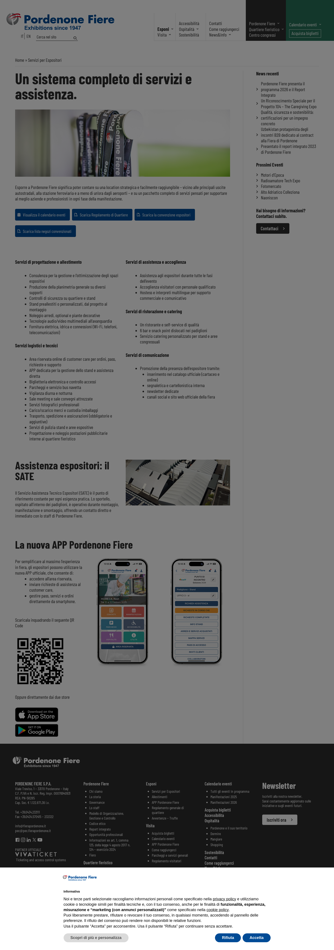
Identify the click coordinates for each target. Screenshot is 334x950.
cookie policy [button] (218, 910)
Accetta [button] (256, 938)
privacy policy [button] (224, 899)
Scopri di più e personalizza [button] (96, 938)
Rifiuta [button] (228, 938)
